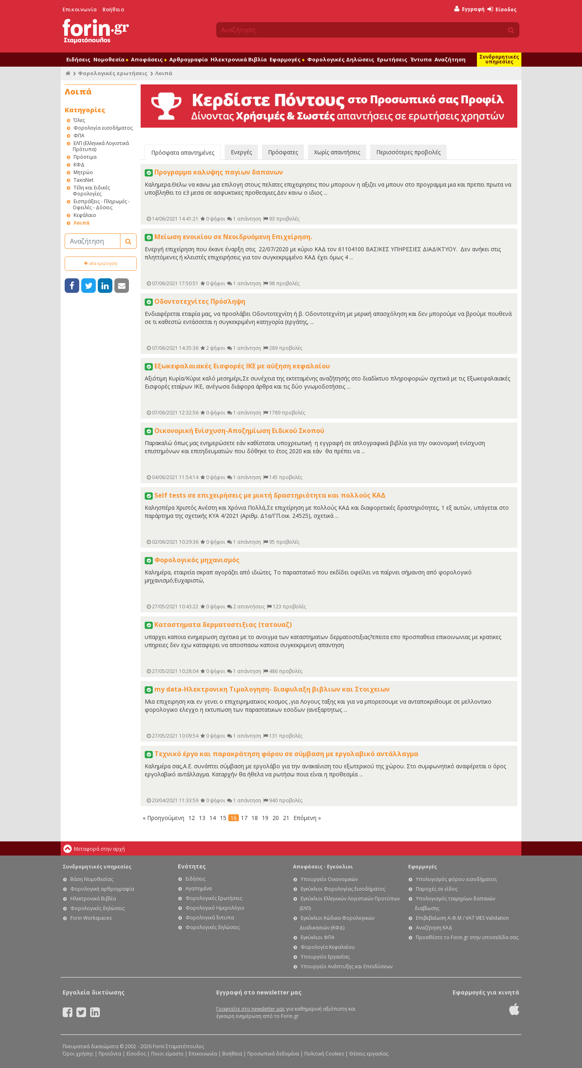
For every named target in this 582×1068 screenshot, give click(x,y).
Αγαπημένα (199, 888)
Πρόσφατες (283, 152)
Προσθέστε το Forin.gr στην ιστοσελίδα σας (467, 937)
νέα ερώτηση (100, 263)
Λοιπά (82, 222)
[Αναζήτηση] (92, 241)
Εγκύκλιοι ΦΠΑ (318, 937)
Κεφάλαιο (85, 215)
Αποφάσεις (149, 59)
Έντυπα (421, 59)
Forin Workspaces (91, 918)
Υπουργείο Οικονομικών (329, 879)
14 (212, 818)
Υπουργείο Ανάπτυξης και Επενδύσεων (346, 966)
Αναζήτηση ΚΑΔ (434, 927)
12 (191, 818)
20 (275, 818)
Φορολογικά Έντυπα (210, 917)
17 (244, 818)
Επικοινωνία (80, 9)
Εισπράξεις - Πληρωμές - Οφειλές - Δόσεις (101, 204)
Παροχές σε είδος (437, 888)
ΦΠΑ (79, 135)
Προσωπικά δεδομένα (273, 1053)
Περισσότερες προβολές (408, 152)
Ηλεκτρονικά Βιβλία (239, 59)
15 (223, 818)
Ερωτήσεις (392, 59)
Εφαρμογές (287, 59)
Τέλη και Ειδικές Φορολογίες (91, 190)
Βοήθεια (113, 9)
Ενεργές (241, 152)
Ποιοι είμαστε (167, 1053)
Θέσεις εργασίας (368, 1053)
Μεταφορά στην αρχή (99, 848)
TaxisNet (83, 180)
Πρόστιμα (85, 156)
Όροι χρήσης (78, 1053)
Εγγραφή (469, 9)
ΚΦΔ (79, 164)
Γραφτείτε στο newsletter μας (250, 1008)
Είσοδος (502, 9)
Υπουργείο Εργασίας (325, 956)
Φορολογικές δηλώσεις (97, 908)
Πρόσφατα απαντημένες (182, 152)
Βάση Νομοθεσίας (91, 879)
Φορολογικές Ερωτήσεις (214, 898)
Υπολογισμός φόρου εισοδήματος (456, 879)
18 (254, 818)
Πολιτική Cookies (324, 1053)
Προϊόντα (110, 1053)
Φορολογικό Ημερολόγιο (215, 907)
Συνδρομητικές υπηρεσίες (499, 59)
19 (265, 818)
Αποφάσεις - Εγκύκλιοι (323, 866)
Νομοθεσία (110, 59)
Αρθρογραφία (188, 59)
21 (286, 818)
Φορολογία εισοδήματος (103, 127)
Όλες (79, 120)
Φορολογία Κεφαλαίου (328, 947)
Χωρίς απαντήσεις (337, 152)
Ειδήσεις (78, 59)
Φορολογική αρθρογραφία (102, 888)
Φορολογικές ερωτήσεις (113, 73)
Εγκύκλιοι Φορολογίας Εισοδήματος (343, 888)
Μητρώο (83, 172)
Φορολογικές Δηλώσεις (340, 59)
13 (202, 818)
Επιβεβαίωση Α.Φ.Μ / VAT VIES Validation (462, 918)
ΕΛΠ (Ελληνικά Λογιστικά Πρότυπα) (101, 146)
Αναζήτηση (450, 59)
